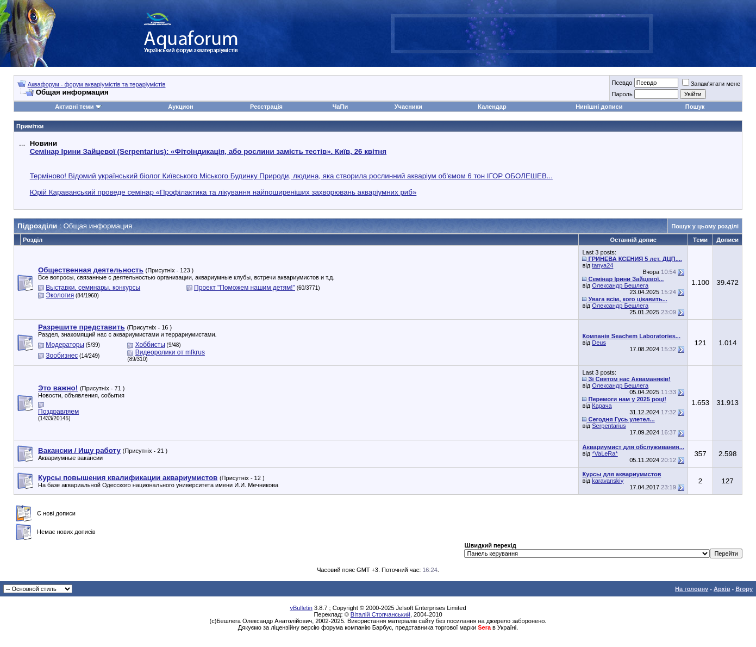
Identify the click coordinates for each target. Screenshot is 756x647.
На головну (691, 589)
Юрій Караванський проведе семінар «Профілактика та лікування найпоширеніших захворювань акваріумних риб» (223, 192)
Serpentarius (609, 425)
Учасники (408, 106)
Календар (492, 106)
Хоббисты (150, 345)
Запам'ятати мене (711, 83)
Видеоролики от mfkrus (170, 352)
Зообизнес (62, 355)
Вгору (744, 589)
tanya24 (602, 265)
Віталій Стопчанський (380, 614)
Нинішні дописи (599, 106)
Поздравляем (58, 411)
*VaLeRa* (605, 453)
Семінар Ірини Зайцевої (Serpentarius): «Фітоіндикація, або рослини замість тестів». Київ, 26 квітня (208, 151)
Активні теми (74, 106)
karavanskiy (607, 480)
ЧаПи (340, 106)
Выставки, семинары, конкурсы (93, 287)
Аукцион (180, 106)
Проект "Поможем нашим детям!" (244, 287)
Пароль (621, 94)
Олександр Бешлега (620, 285)
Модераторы (65, 345)
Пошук (694, 106)
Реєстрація (266, 106)
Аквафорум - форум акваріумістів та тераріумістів (97, 84)
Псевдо (621, 82)
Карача (601, 405)
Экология (60, 295)
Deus (599, 342)
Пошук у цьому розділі (705, 226)
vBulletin (301, 608)
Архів (722, 589)
